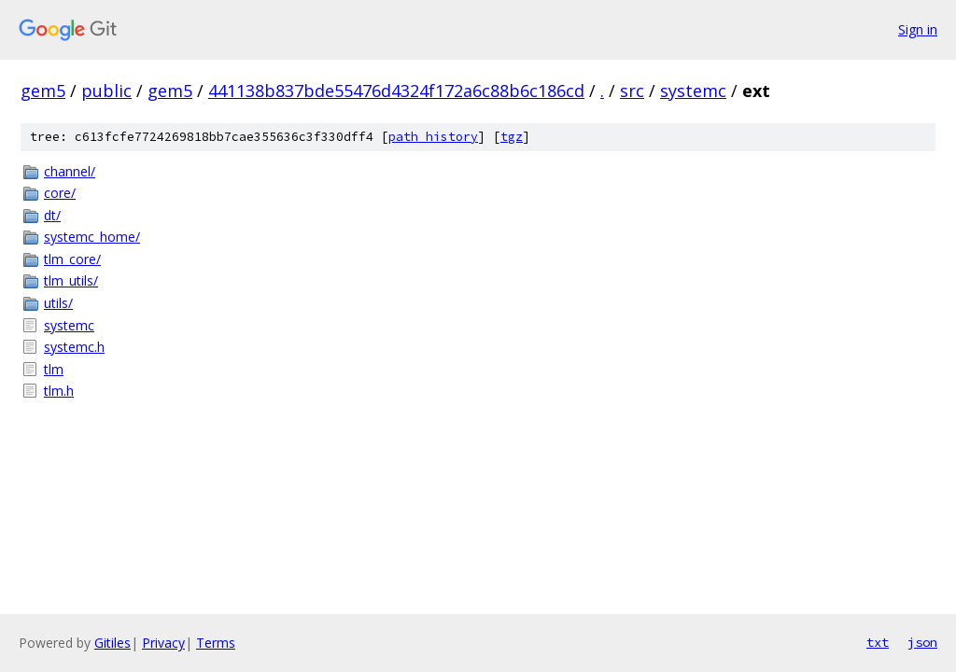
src (632, 90)
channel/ (69, 171)
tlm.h (59, 390)
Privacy (163, 642)
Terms (215, 642)
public (106, 90)
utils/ (58, 303)
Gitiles (112, 642)
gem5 (43, 90)
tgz (511, 137)
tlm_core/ (72, 259)
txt (877, 642)
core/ (60, 193)
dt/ (52, 215)
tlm (53, 369)
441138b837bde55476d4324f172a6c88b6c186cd (396, 90)
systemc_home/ (92, 236)
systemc (693, 90)
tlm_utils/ (71, 280)
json (922, 642)
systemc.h (74, 347)
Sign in (917, 29)
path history (433, 137)
